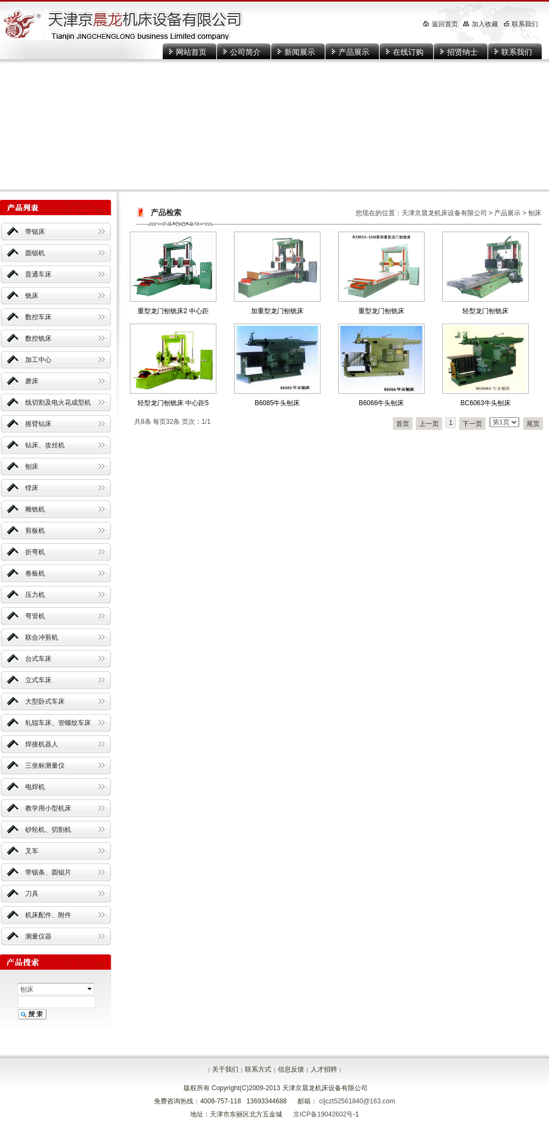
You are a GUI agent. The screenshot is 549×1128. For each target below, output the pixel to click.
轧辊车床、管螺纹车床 (58, 723)
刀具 (31, 893)
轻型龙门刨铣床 (485, 311)
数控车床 (38, 317)
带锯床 (35, 231)
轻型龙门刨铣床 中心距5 (173, 403)
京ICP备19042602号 (323, 1114)
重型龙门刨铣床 (381, 311)
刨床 (31, 466)
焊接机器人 (41, 744)
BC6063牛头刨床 (485, 403)
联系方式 (258, 1069)
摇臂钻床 (38, 424)
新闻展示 (299, 52)
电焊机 (35, 787)
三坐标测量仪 (45, 765)
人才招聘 (324, 1069)
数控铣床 (38, 338)
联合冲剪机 (41, 637)
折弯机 (35, 552)
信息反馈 (291, 1069)
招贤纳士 (462, 52)
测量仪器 (38, 936)
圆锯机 (35, 253)
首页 (402, 424)
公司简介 (245, 52)
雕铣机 (35, 509)
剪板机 (35, 530)
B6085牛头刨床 (277, 403)
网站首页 (191, 52)
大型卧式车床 (45, 701)
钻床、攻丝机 (45, 445)
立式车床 (38, 680)
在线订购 (408, 52)
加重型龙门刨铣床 (277, 311)
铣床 (31, 296)
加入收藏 (480, 24)
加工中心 (38, 360)
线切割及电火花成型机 (58, 402)
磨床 (31, 381)
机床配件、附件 (48, 915)
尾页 (533, 424)
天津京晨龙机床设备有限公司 (444, 213)
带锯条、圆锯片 (48, 872)
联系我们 (516, 52)
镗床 (31, 488)
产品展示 (354, 52)
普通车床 (38, 274)
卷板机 (35, 573)
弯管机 (35, 616)
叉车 (31, 851)
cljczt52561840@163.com (357, 1101)
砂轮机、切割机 (48, 829)
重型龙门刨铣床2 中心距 (173, 311)
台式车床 (38, 659)
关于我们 (225, 1069)
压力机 (35, 594)
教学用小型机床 (48, 808)
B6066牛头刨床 (381, 403)
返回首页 (440, 24)
